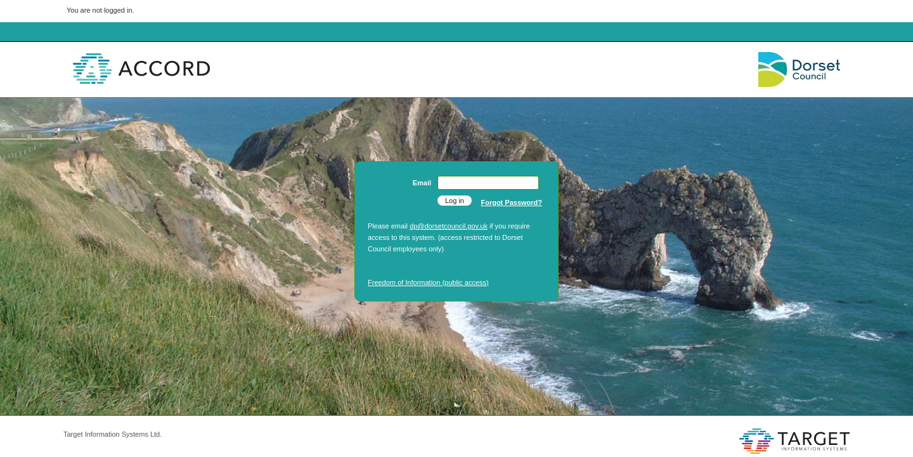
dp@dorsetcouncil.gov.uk (449, 226)
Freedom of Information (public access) (428, 282)
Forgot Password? (511, 202)
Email (422, 183)
